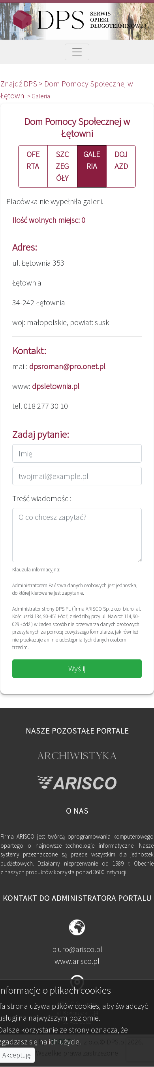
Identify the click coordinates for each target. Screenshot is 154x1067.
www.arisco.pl (77, 961)
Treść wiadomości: (41, 498)
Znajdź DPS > (22, 83)
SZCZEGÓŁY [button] (62, 166)
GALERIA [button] (91, 160)
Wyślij (77, 668)
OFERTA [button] (32, 160)
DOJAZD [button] (121, 160)
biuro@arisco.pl (77, 949)
